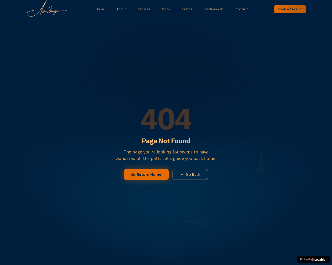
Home (100, 9)
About (121, 9)
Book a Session (290, 9)
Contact (242, 9)
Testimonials (214, 9)
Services (144, 9)
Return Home (146, 174)
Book (166, 9)
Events (187, 9)
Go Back (190, 174)
